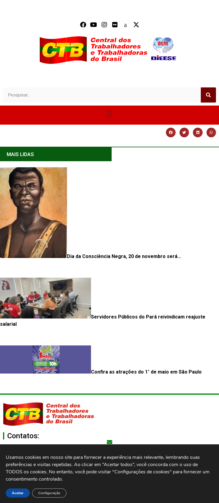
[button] (109, 114)
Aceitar (18, 493)
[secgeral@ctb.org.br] (109, 442)
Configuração (49, 493)
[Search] (208, 95)
